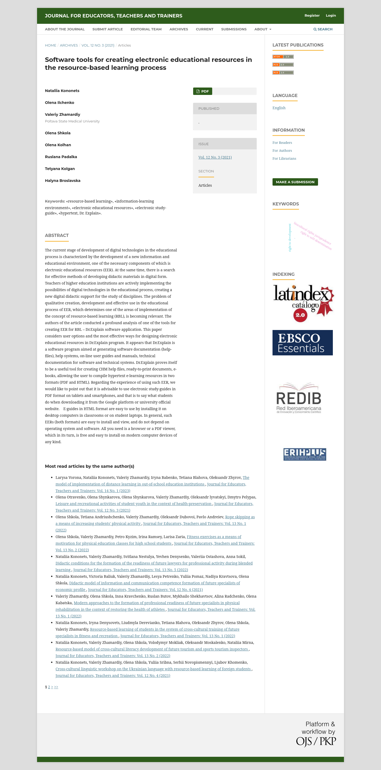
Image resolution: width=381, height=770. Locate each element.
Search (323, 29)
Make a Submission (295, 182)
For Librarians (284, 158)
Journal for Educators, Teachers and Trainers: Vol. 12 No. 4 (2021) (145, 589)
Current (204, 29)
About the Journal (65, 29)
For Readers (282, 142)
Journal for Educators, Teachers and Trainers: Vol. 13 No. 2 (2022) (113, 655)
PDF (204, 91)
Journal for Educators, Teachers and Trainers (113, 16)
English (279, 107)
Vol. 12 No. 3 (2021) (97, 45)
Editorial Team (146, 29)
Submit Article (108, 29)
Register (312, 15)
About (262, 29)
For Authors (282, 150)
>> (56, 686)
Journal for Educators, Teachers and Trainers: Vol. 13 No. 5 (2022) (130, 569)
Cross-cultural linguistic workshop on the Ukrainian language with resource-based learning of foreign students (154, 668)
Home (50, 45)
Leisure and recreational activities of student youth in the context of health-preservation (134, 503)
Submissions (234, 29)
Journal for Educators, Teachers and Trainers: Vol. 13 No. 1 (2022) (177, 635)
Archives (179, 29)
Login (331, 15)
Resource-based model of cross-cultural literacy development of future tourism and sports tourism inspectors (152, 649)
